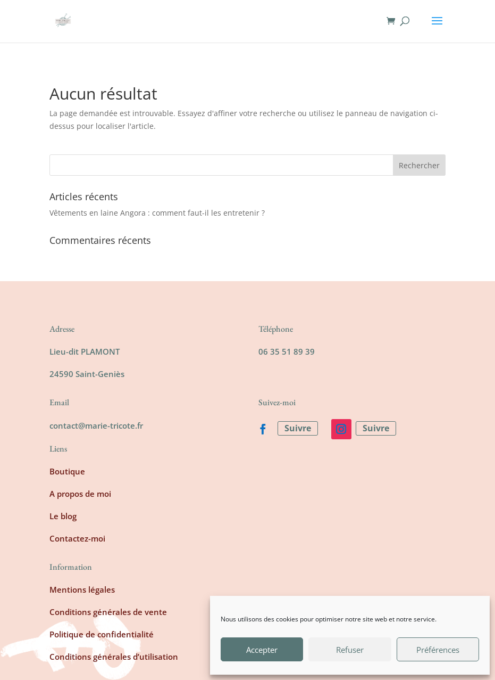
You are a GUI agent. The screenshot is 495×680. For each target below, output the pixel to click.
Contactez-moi (77, 538)
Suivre (297, 428)
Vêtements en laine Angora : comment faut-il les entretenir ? (157, 213)
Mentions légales (82, 589)
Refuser (350, 649)
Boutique (67, 471)
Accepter (262, 649)
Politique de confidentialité (101, 634)
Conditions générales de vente (108, 612)
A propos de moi (80, 493)
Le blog (63, 516)
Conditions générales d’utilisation (113, 656)
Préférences (437, 649)
